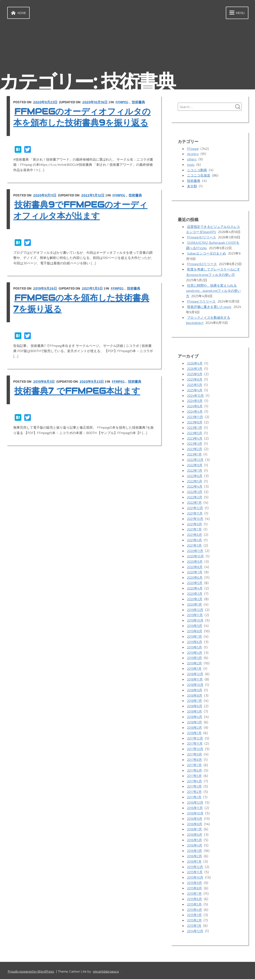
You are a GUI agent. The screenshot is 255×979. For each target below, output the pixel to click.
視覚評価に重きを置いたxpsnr (209, 311)
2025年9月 (195, 378)
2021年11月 (195, 516)
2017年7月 (194, 765)
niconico (193, 154)
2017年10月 (195, 749)
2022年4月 (195, 490)
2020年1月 (194, 606)
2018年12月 (195, 675)
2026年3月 (195, 373)
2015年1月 (194, 924)
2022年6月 (195, 479)
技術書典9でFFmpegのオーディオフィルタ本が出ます (82, 221)
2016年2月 (194, 855)
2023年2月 (195, 453)
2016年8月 (194, 823)
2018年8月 (194, 696)
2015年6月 (194, 898)
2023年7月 (195, 431)
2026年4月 (195, 368)
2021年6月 (194, 537)
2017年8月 (194, 760)
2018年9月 (194, 691)
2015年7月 (194, 892)
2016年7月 (194, 829)
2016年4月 (195, 845)
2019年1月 (194, 670)
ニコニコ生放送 (198, 176)
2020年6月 (195, 580)
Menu (236, 13)
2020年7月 (195, 574)
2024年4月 (195, 415)
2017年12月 (195, 739)
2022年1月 (194, 506)
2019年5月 (194, 649)
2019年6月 (194, 643)
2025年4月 (195, 394)
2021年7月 (194, 532)
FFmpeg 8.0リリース (202, 264)
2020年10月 (195, 558)
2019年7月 (194, 638)
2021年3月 (194, 548)
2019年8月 (194, 633)
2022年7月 (195, 474)
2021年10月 (195, 521)
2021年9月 (194, 527)
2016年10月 (195, 813)
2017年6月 (194, 770)
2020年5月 (195, 585)
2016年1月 (194, 860)
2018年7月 (194, 702)
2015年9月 (194, 882)
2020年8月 (195, 569)
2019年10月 (195, 622)
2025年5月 (195, 389)
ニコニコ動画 (197, 170)
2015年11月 (195, 871)
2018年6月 (194, 707)
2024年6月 (195, 410)
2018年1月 (194, 733)
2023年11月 (195, 421)
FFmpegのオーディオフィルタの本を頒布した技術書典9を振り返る (83, 123)
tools (191, 165)
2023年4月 (195, 442)
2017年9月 (194, 754)
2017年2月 (194, 792)
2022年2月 (195, 500)
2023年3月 (195, 447)
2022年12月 (195, 463)
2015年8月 (194, 887)
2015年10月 (195, 876)
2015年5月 (194, 903)
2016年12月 (195, 802)
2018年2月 (194, 728)
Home (18, 13)
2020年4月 (195, 590)
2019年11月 (195, 617)
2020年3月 (195, 596)
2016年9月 (194, 818)
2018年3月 (194, 723)
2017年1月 (194, 797)
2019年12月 (195, 611)
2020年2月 (195, 601)
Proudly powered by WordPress (31, 970)
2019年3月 (194, 659)
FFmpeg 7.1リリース (201, 306)
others (192, 160)
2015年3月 (194, 913)
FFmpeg (122, 102)
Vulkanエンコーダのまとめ (207, 253)
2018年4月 (195, 717)
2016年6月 (194, 834)
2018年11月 (195, 680)
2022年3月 (195, 495)
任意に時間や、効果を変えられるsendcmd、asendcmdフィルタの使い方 (213, 295)
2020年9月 (195, 564)
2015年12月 (195, 866)
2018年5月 (194, 712)
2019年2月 (194, 664)
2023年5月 (195, 437)
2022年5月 (195, 484)
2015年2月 (194, 919)
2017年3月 (194, 786)
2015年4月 (195, 908)
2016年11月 (195, 807)
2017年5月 (194, 776)
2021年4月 (195, 543)
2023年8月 (195, 426)
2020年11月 (195, 553)
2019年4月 (195, 654)
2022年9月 (195, 468)
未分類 (192, 186)
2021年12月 (195, 511)
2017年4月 (194, 781)
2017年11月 (195, 744)
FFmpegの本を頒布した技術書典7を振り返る (83, 314)
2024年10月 (195, 400)
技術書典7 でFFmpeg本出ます (83, 402)
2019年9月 (194, 627)
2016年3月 (194, 850)
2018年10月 (195, 686)
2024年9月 (195, 405)
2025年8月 (195, 384)
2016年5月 (194, 839)
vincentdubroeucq (106, 970)
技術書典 (138, 102)
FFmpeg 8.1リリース (202, 237)
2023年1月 (194, 458)
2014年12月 (195, 929)
